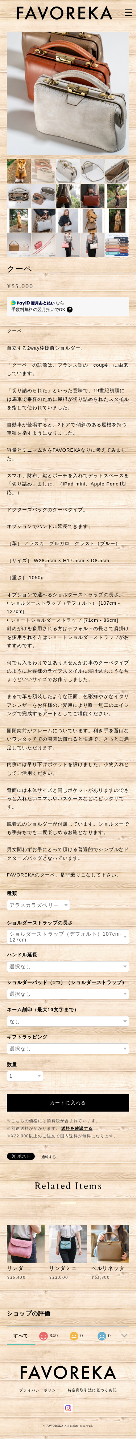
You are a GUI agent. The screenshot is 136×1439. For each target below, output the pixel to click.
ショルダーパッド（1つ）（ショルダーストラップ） (67, 982)
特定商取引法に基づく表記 (92, 1390)
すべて (20, 1335)
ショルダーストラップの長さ (40, 923)
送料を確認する (76, 1128)
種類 (12, 893)
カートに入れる (68, 1102)
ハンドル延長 (22, 955)
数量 (12, 1064)
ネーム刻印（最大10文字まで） (43, 1009)
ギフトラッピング (27, 1037)
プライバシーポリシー (39, 1390)
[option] (62, 93)
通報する (48, 1157)
